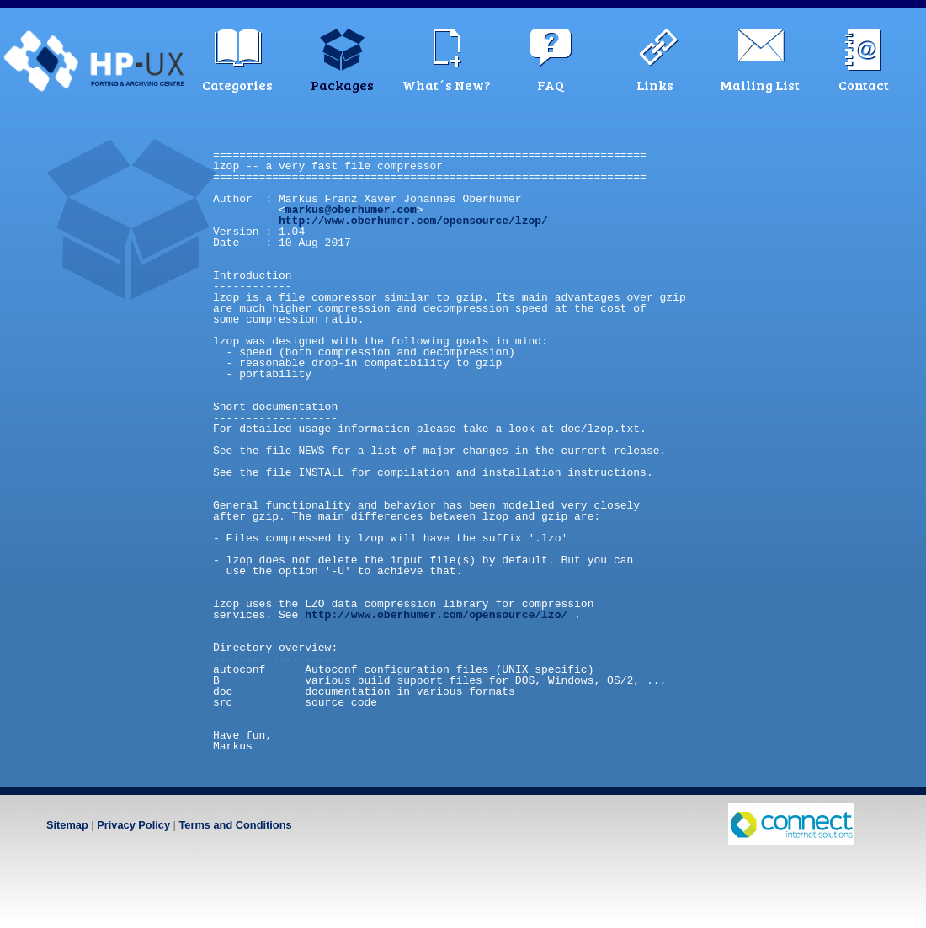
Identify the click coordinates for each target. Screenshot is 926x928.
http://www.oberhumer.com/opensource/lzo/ (436, 614)
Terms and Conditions (234, 825)
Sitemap (67, 825)
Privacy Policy (133, 825)
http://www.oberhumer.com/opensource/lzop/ (413, 220)
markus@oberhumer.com (351, 209)
